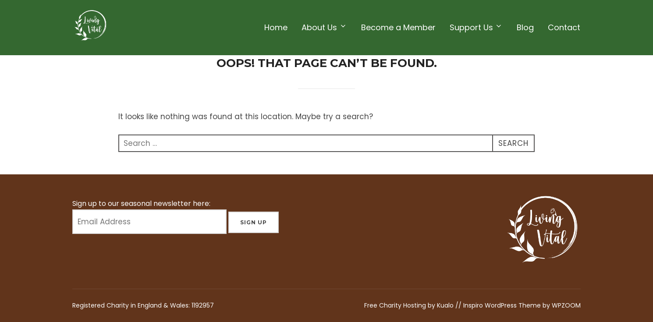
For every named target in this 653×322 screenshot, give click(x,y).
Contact (564, 27)
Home (275, 27)
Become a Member (398, 27)
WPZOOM (566, 305)
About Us (324, 27)
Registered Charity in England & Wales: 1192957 (143, 305)
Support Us (476, 27)
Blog (525, 27)
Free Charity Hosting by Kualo (409, 305)
